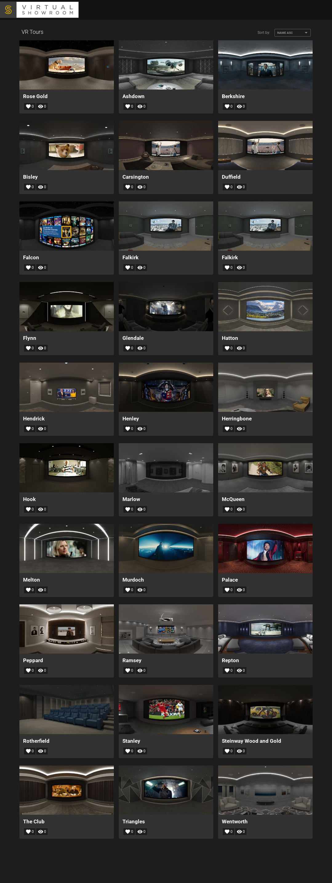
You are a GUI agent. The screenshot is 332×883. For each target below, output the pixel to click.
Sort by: (264, 32)
